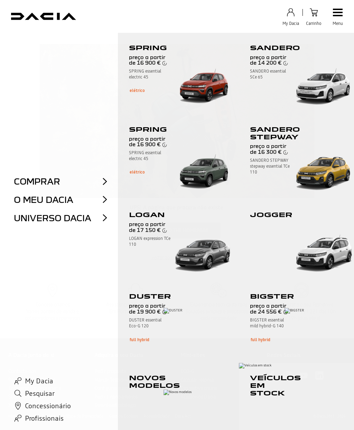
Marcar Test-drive (112, 379)
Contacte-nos (22, 371)
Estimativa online (198, 388)
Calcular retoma (197, 379)
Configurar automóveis (118, 388)
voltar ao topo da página (177, 257)
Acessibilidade (156, 416)
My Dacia (18, 405)
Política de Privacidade (82, 416)
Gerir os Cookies (123, 416)
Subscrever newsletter (31, 396)
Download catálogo (115, 405)
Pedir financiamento (116, 396)
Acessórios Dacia (198, 396)
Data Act (183, 416)
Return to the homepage (177, 230)
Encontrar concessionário (35, 388)
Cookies (48, 416)
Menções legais (22, 416)
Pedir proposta (110, 371)
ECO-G (187, 371)
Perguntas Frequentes (31, 379)
